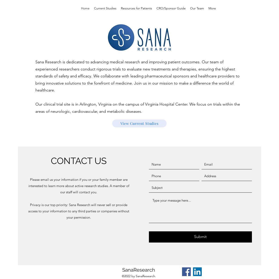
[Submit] (200, 237)
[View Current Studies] (139, 123)
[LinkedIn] (197, 271)
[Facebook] (186, 271)
